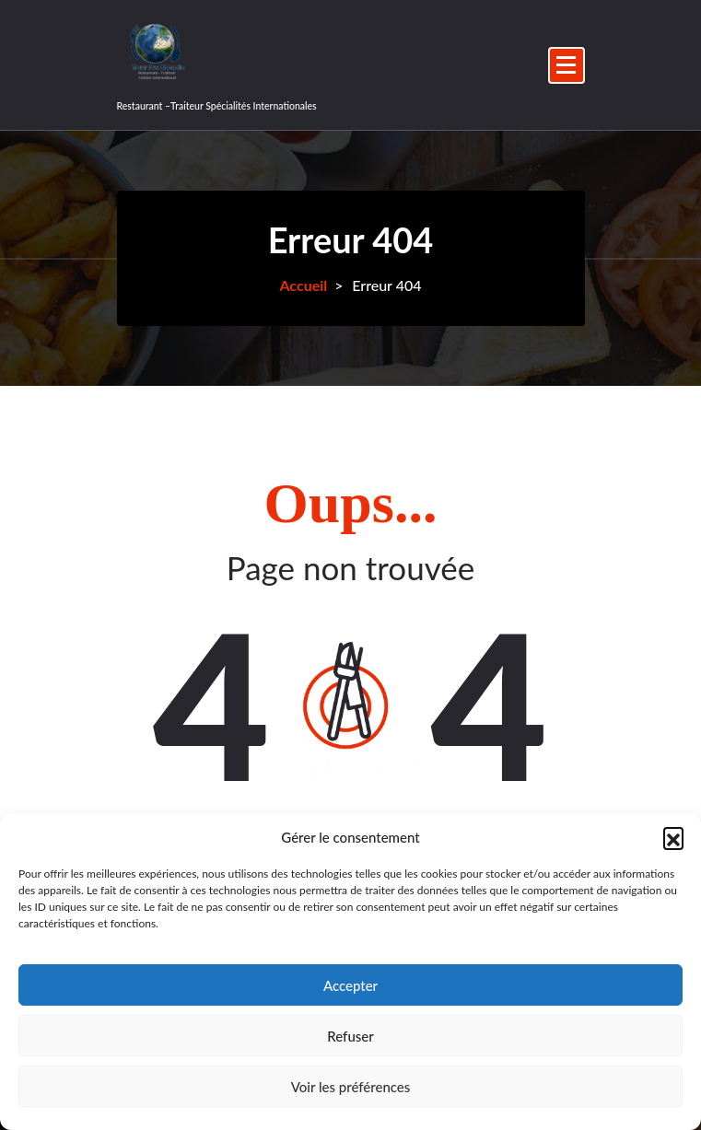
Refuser (350, 1036)
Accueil (303, 285)
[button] (673, 837)
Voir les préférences (351, 1086)
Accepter (350, 985)
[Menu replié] (566, 65)
